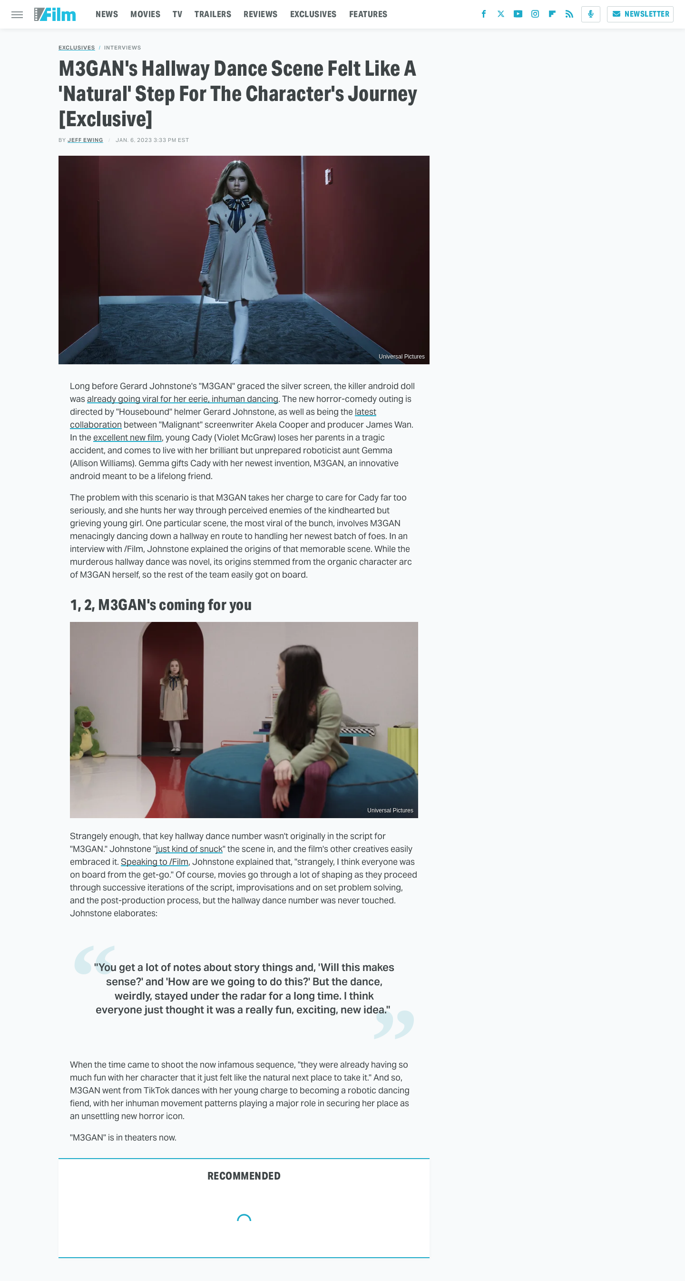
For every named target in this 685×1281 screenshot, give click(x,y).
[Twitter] (501, 16)
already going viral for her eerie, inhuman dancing (182, 398)
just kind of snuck (189, 848)
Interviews (122, 48)
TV (177, 14)
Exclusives (77, 48)
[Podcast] (590, 14)
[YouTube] (518, 16)
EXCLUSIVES (313, 14)
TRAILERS (213, 14)
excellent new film (127, 437)
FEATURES (368, 14)
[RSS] (569, 16)
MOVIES (145, 14)
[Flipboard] (552, 16)
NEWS (107, 14)
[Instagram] (535, 16)
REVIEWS (261, 14)
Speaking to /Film (154, 861)
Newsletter (640, 14)
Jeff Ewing (85, 140)
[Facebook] (484, 16)
